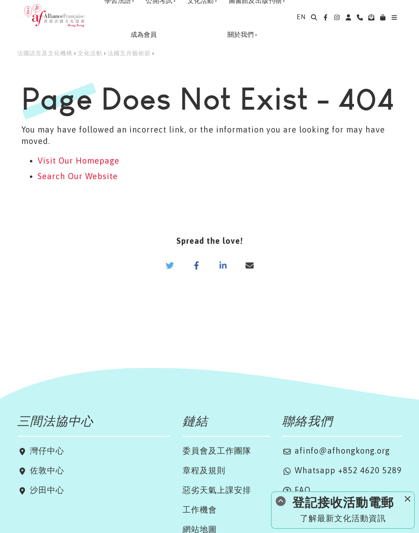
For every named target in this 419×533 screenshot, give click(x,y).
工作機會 (199, 509)
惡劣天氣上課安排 (216, 490)
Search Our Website (78, 176)
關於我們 (240, 34)
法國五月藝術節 (129, 53)
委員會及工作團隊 (216, 450)
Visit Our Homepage (78, 160)
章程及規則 (203, 470)
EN (301, 16)
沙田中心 (45, 490)
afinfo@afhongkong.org (336, 450)
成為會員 (141, 34)
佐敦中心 (45, 470)
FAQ (296, 490)
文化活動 (90, 53)
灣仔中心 (45, 450)
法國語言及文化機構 (44, 53)
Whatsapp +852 (321, 470)
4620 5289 (381, 470)
